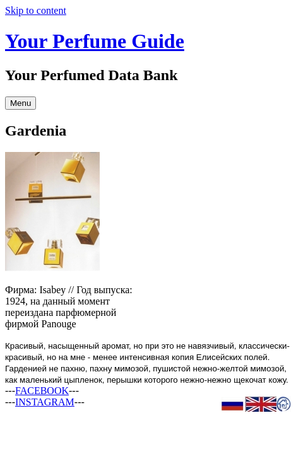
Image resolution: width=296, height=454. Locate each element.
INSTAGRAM (44, 402)
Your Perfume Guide (94, 41)
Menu (20, 103)
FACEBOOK (42, 390)
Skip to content (35, 10)
